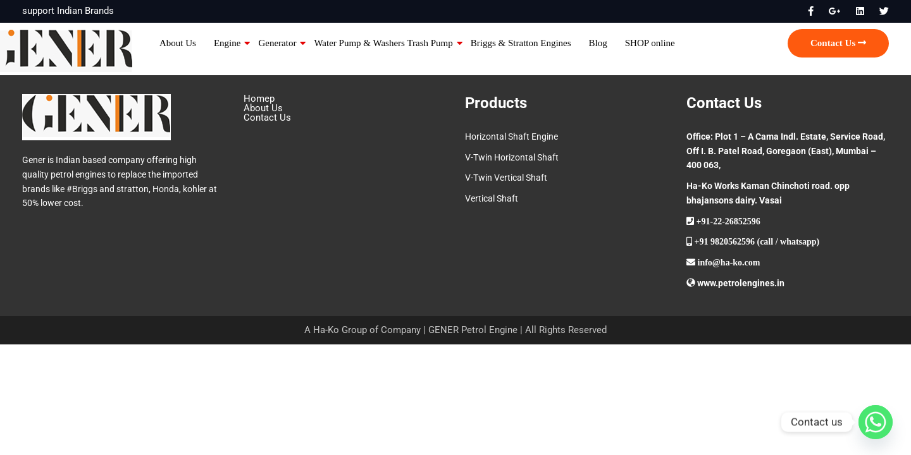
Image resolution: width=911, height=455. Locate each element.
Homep (259, 98)
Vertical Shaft (491, 198)
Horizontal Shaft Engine (511, 136)
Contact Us (838, 43)
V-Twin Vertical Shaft (506, 178)
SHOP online (650, 43)
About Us (177, 43)
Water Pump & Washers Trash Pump (383, 43)
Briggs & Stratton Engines (521, 43)
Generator (277, 43)
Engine (227, 43)
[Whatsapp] (875, 422)
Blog (598, 43)
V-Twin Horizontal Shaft (512, 157)
